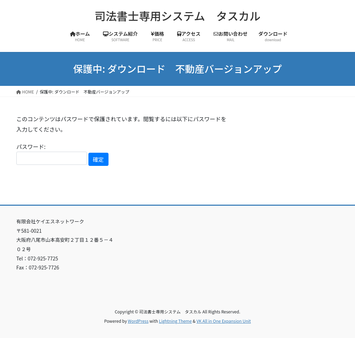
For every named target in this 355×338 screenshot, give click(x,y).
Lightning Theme (175, 321)
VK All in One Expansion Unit (224, 321)
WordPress (138, 321)
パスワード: (51, 153)
